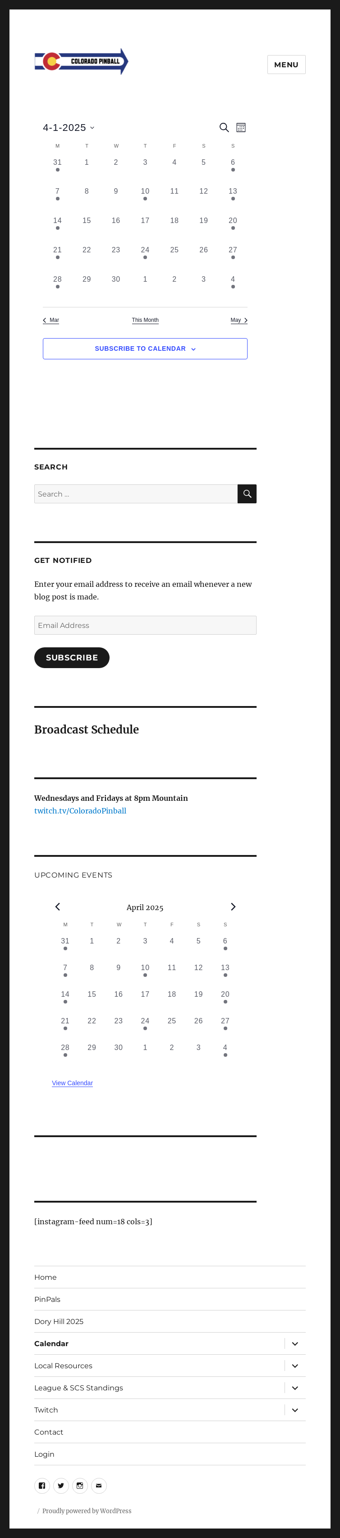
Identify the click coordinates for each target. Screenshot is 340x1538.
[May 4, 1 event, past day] (233, 288)
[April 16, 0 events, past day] (116, 230)
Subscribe (72, 658)
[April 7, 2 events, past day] (57, 200)
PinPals (47, 1299)
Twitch (46, 1410)
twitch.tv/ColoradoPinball (80, 810)
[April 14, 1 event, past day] (57, 230)
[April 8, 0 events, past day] (86, 200)
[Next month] (233, 906)
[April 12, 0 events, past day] (204, 200)
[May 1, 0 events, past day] (145, 288)
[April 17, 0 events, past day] (145, 230)
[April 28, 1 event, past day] (57, 288)
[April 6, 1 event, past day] (233, 171)
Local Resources (63, 1365)
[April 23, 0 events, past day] (116, 259)
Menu (286, 64)
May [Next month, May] (239, 320)
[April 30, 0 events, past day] (116, 288)
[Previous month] (57, 906)
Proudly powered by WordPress (87, 1511)
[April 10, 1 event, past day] (145, 200)
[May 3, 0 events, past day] (204, 288)
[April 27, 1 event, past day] (233, 259)
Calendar (51, 1343)
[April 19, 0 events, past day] (204, 230)
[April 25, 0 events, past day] (174, 259)
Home (45, 1277)
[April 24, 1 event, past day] (145, 259)
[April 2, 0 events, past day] (116, 171)
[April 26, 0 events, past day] (204, 259)
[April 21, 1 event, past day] (57, 259)
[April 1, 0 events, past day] (86, 171)
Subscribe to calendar (140, 348)
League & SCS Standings (78, 1388)
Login (44, 1454)
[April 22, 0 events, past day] (86, 259)
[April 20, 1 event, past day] (233, 230)
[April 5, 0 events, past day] (204, 171)
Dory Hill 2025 (58, 1321)
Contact (49, 1432)
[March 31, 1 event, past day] (57, 171)
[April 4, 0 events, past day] (174, 171)
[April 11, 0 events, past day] (174, 200)
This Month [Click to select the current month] (145, 320)
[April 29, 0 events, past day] (86, 288)
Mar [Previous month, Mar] (51, 320)
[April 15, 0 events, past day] (86, 230)
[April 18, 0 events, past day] (174, 230)
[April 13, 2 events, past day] (233, 200)
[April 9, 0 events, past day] (116, 200)
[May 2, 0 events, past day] (174, 288)
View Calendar (72, 1083)
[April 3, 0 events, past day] (145, 171)
